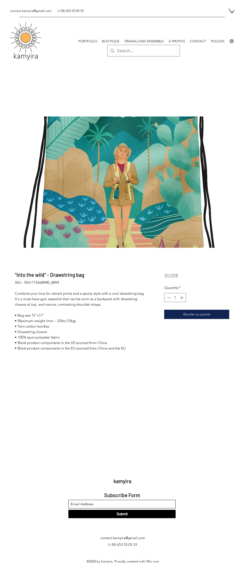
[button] (231, 10)
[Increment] (182, 297)
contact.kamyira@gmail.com (30, 11)
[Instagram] (231, 41)
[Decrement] (168, 297)
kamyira (122, 481)
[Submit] (122, 514)
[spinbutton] (175, 297)
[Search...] (143, 50)
